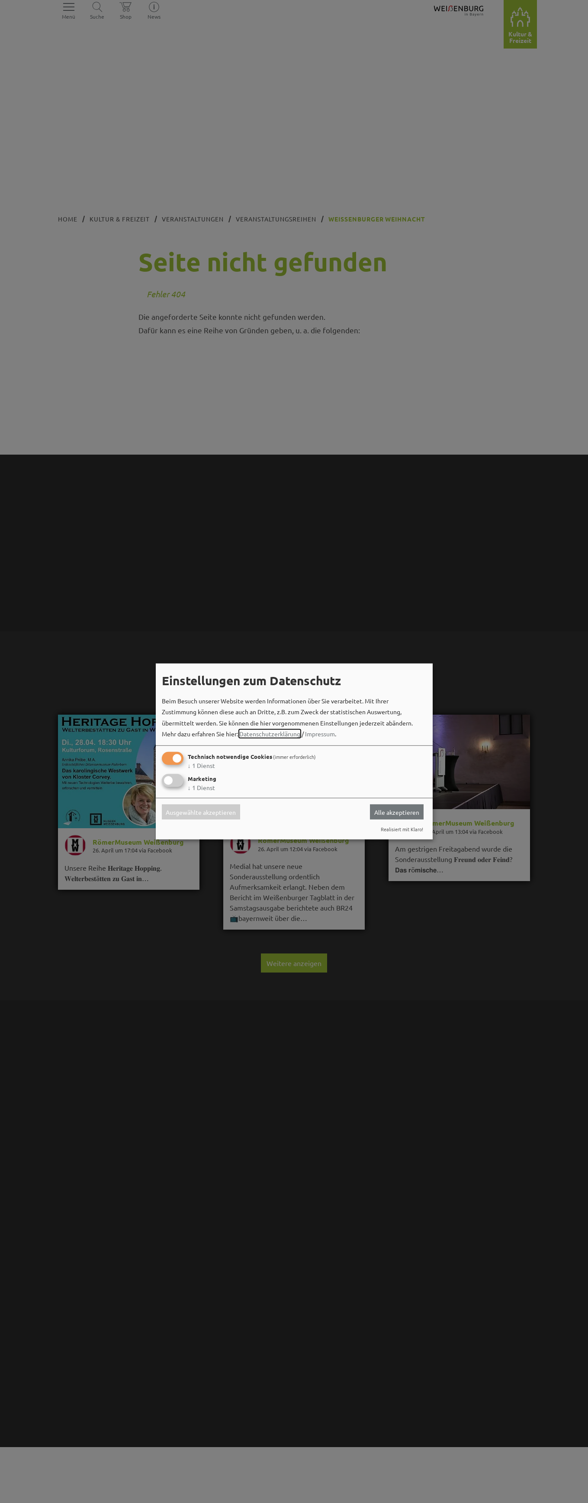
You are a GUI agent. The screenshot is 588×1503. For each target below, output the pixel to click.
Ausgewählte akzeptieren (201, 812)
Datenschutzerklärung (269, 734)
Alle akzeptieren (396, 812)
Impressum (320, 734)
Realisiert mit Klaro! (402, 829)
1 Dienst (201, 765)
